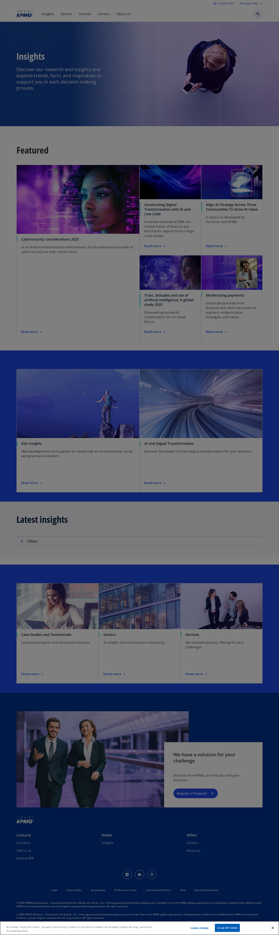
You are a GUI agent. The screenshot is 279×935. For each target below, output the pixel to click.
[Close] (273, 928)
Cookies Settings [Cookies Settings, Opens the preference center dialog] (199, 927)
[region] (139, 928)
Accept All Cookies (227, 927)
